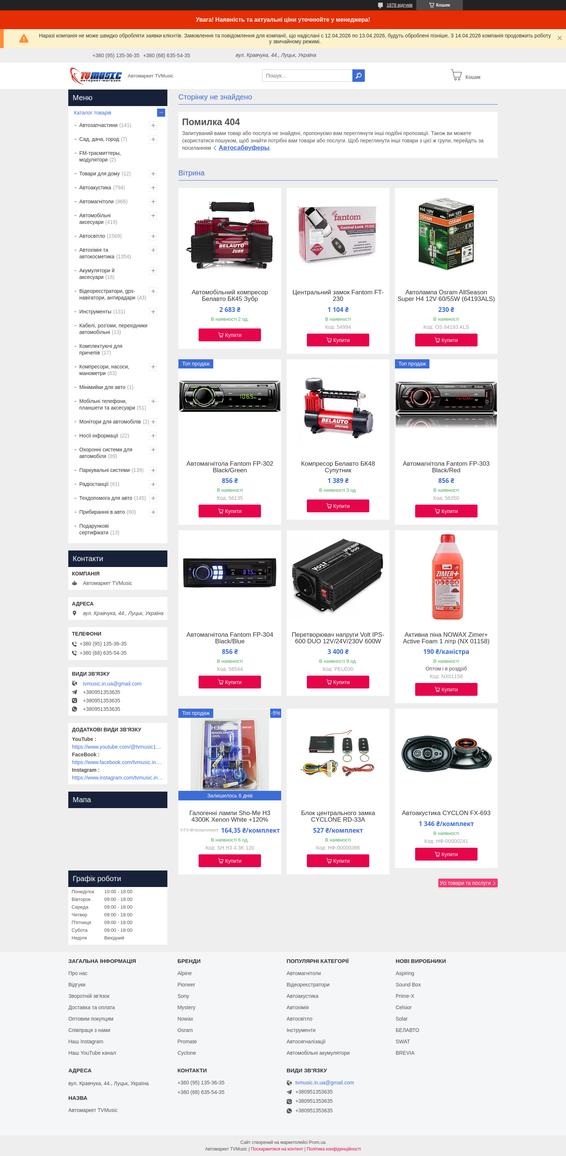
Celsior (404, 1007)
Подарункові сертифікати (94, 529)
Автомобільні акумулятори (318, 1053)
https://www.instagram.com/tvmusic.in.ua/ (118, 778)
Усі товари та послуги (465, 883)
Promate (187, 1041)
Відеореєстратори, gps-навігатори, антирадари (107, 294)
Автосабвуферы (244, 147)
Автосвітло (92, 236)
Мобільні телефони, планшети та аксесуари (107, 404)
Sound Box (408, 985)
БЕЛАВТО (407, 1030)
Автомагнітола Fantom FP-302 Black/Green (229, 467)
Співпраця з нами (89, 1030)
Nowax (185, 1019)
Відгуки (77, 985)
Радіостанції (94, 484)
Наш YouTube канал (92, 1053)
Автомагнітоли (96, 201)
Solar (402, 1019)
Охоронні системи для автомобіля (106, 453)
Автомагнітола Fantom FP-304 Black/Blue (229, 638)
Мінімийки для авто (102, 387)
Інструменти (301, 1030)
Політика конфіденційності (334, 1149)
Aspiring (405, 973)
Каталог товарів (92, 113)
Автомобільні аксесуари (94, 218)
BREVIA (405, 1053)
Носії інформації (98, 436)
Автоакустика (95, 187)
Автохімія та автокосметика (96, 253)
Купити (233, 335)
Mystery (186, 1007)
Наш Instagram (85, 1041)
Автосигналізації (306, 1041)
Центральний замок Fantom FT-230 (338, 295)
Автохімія (298, 1007)
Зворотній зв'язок (88, 996)
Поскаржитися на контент (277, 1149)
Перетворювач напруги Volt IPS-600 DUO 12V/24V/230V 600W (338, 638)
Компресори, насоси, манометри (104, 370)
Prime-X (405, 996)
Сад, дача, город (99, 139)
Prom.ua (317, 1142)
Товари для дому (99, 174)
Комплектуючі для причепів (100, 349)
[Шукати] (358, 75)
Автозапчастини (98, 125)
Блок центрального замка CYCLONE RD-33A (338, 816)
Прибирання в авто (102, 512)
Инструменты (95, 312)
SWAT (403, 1041)
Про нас (77, 973)
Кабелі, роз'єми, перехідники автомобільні (113, 329)
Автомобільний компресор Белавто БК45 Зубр (230, 295)
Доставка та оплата (91, 1007)
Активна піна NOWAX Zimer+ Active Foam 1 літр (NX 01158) (446, 638)
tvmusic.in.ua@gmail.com (112, 684)
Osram (185, 1030)
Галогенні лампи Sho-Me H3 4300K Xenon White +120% (229, 816)
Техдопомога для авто (105, 498)
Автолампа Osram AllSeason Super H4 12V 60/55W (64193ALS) (446, 295)
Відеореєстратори (308, 985)
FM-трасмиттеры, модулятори (100, 156)
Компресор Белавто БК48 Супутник (338, 467)
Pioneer (186, 985)
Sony (183, 996)
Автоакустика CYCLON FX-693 (446, 813)
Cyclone (186, 1053)
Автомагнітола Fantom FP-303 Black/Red (446, 467)
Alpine (184, 973)
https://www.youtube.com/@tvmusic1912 (118, 747)
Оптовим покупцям (90, 1019)
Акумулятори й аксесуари (97, 274)
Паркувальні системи (104, 470)
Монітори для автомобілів (110, 422)
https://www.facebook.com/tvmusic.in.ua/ (118, 762)
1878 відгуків (400, 5)
